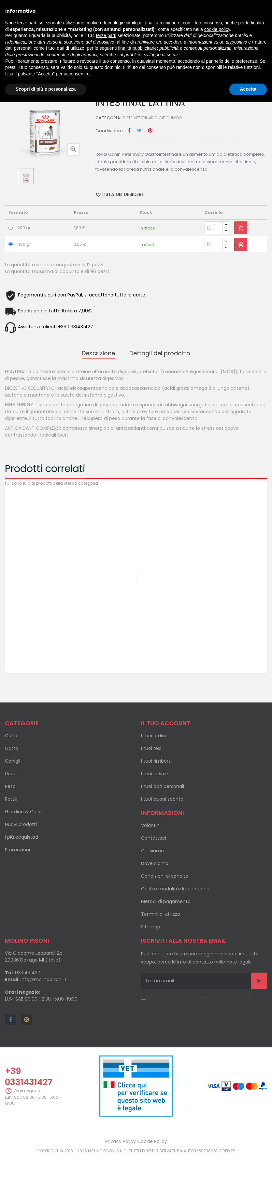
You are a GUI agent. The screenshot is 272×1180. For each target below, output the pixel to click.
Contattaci (153, 838)
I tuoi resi (151, 748)
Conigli (12, 761)
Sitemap (150, 927)
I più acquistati (21, 837)
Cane (11, 735)
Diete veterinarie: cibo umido (152, 118)
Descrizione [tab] (98, 353)
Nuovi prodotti (21, 824)
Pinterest (150, 130)
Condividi (129, 130)
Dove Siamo (154, 863)
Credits (227, 1151)
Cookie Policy (152, 1141)
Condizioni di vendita (164, 876)
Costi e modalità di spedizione (175, 888)
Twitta (139, 130)
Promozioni (17, 849)
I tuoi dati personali (162, 786)
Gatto (11, 748)
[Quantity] (213, 227)
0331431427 (27, 972)
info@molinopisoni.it (43, 979)
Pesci (11, 786)
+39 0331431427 (28, 1076)
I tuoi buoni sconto (162, 799)
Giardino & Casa (23, 811)
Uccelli (12, 773)
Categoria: (108, 118)
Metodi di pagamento (166, 901)
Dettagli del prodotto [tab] (159, 353)
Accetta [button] (248, 89)
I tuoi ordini (153, 735)
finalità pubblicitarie (137, 48)
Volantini (151, 825)
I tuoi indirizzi (155, 773)
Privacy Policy (120, 1141)
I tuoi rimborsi (156, 761)
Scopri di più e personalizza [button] (46, 89)
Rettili (11, 799)
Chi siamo (152, 850)
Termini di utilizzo (160, 914)
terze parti (106, 35)
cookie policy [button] (217, 29)
